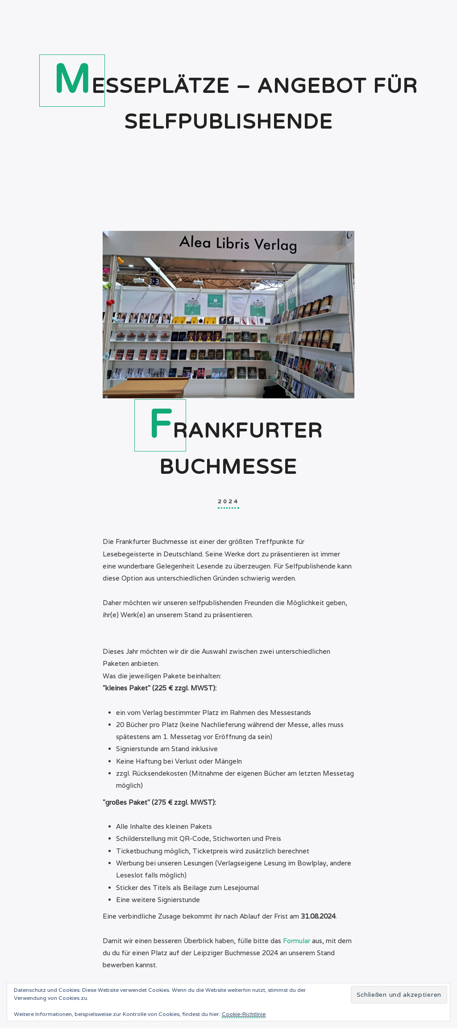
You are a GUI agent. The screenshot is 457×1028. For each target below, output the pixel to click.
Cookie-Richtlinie (244, 1014)
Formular (296, 940)
